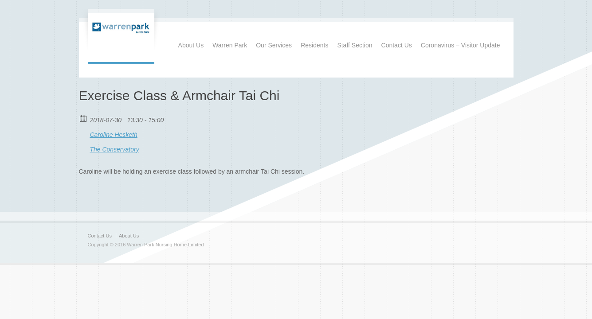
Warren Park (229, 45)
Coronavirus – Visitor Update (460, 45)
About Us (191, 45)
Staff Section (354, 45)
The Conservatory (114, 149)
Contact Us (396, 45)
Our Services (274, 45)
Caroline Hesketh (113, 134)
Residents (314, 45)
